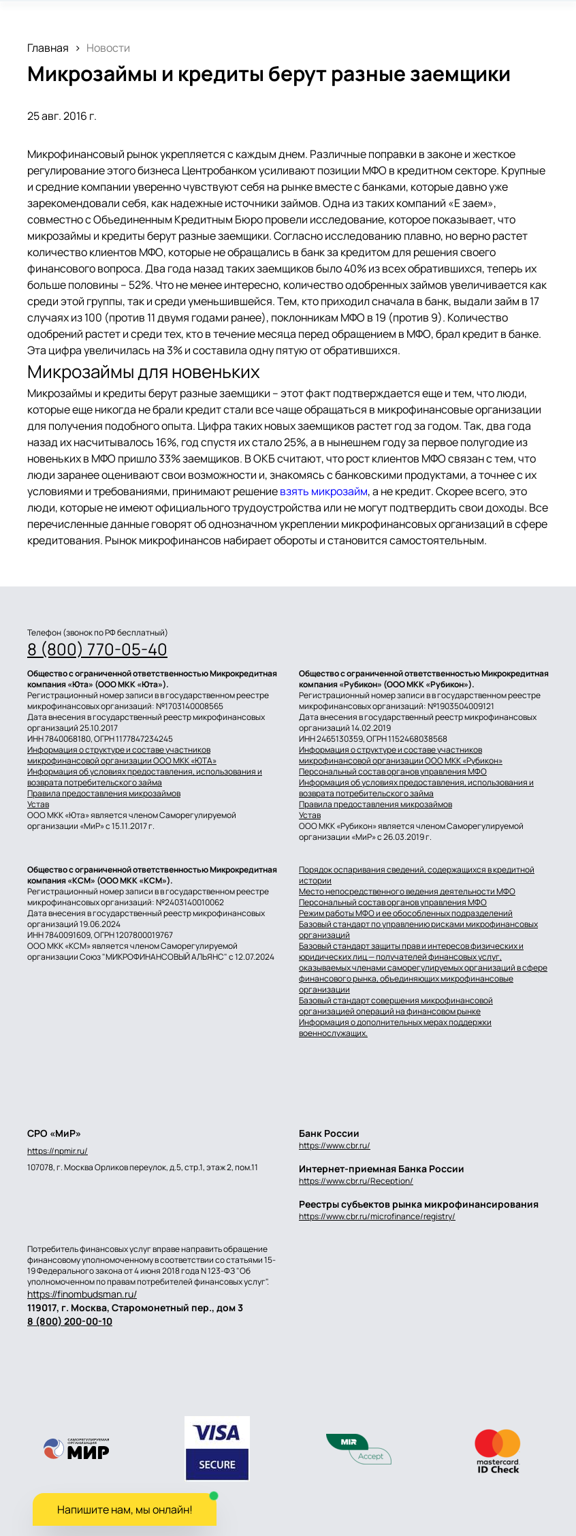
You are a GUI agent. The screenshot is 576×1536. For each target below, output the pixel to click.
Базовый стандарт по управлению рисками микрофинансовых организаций (418, 930)
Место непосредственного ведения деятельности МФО (407, 891)
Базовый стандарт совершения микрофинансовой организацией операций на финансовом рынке (396, 1006)
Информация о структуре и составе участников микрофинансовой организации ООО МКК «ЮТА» (122, 755)
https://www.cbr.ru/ (334, 1145)
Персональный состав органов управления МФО (393, 771)
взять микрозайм (324, 491)
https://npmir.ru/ (57, 1151)
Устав (38, 804)
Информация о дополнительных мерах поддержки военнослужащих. (395, 1028)
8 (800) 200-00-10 (69, 1321)
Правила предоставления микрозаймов (103, 793)
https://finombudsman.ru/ (82, 1293)
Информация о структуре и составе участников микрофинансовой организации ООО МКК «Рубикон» (400, 755)
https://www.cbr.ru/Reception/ (356, 1181)
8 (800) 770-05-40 (97, 649)
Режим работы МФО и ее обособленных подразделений (406, 913)
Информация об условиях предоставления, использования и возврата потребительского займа (144, 777)
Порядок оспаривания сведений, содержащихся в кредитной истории (416, 875)
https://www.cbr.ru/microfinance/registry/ (377, 1216)
